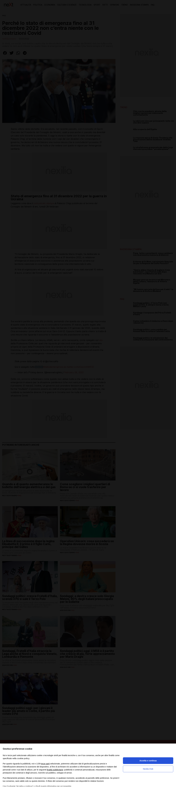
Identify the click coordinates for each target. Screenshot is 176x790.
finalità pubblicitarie (55, 770)
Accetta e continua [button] (148, 761)
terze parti (45, 764)
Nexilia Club (148, 769)
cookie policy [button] (23, 758)
